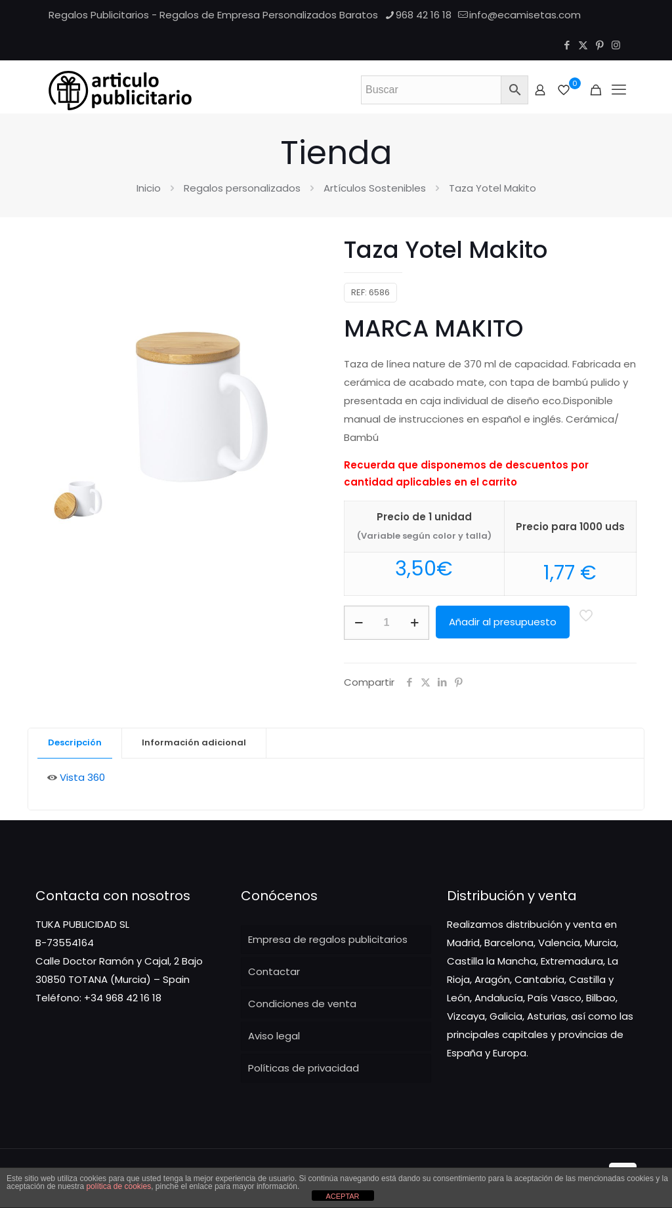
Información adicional (194, 742)
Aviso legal (274, 1036)
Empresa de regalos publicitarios (328, 939)
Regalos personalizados (242, 188)
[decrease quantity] (358, 622)
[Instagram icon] (616, 45)
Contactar (274, 971)
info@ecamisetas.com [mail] (525, 15)
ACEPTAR (342, 1196)
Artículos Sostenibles (375, 188)
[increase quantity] (414, 622)
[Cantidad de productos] (386, 623)
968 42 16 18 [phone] (424, 15)
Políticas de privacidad (303, 1068)
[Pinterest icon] (599, 45)
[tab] (75, 743)
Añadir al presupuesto (502, 622)
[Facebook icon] (567, 45)
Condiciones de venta (302, 1003)
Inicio (148, 188)
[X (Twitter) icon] (583, 45)
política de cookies (118, 1186)
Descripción (75, 742)
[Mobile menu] (619, 90)
